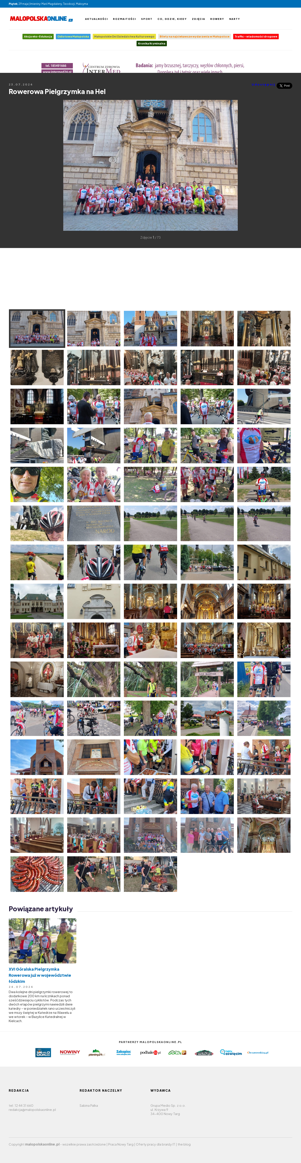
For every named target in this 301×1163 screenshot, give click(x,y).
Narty (234, 18)
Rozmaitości (124, 18)
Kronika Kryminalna (151, 43)
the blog (184, 1144)
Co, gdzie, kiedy (172, 18)
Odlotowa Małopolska (73, 36)
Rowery (217, 18)
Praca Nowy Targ (120, 1144)
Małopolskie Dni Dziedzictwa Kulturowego (124, 36)
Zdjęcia (198, 18)
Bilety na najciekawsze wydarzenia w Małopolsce (194, 36)
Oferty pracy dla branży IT (155, 1144)
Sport (146, 18)
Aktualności (96, 18)
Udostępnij (263, 84)
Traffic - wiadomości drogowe (256, 36)
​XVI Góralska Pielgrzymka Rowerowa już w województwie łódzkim (40, 975)
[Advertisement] (15, 164)
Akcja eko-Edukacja (38, 36)
